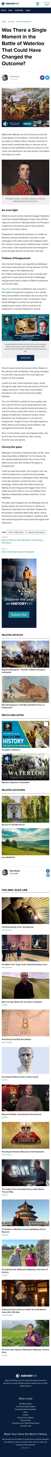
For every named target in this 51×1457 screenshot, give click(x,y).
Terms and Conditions (25, 1417)
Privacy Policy (25, 1420)
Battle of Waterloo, (9, 540)
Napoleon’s (7, 288)
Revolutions (6, 542)
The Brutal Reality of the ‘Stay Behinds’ (18, 927)
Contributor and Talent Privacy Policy (25, 1423)
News (25, 1412)
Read (10, 10)
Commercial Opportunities (25, 1406)
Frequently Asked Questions (25, 1409)
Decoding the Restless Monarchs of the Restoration (23, 1151)
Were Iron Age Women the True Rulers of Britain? (22, 1002)
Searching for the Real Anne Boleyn (16, 1039)
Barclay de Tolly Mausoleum (13, 824)
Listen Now (25, 358)
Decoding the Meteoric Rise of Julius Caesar (20, 1077)
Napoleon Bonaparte (36, 532)
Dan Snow (14, 76)
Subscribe (19, 10)
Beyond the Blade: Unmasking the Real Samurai (21, 1114)
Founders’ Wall (25, 1426)
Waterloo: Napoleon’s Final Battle (15, 782)
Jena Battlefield (8, 857)
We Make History (25, 1403)
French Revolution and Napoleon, (30, 540)
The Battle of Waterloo (11, 749)
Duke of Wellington (16, 532)
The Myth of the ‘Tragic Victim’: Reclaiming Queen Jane (24, 964)
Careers (25, 1415)
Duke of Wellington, (10, 552)
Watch (3, 10)
